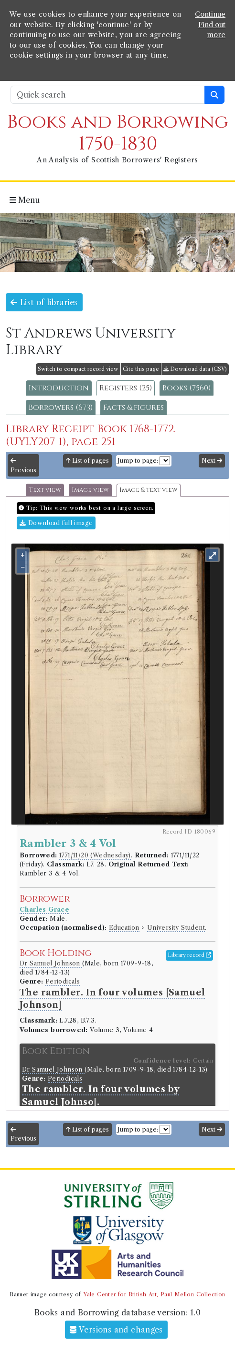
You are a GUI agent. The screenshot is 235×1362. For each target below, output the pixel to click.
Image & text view (148, 490)
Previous (23, 465)
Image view (90, 490)
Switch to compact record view (78, 369)
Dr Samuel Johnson (51, 963)
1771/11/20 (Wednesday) (95, 855)
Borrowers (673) (61, 407)
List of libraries (44, 302)
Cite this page (141, 369)
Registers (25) (125, 388)
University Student (176, 927)
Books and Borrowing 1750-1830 (117, 133)
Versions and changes (116, 1329)
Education (124, 927)
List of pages (87, 460)
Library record (189, 955)
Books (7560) (186, 388)
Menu (25, 200)
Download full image (56, 523)
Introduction (59, 388)
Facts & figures (133, 407)
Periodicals (62, 981)
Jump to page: (138, 460)
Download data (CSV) (195, 369)
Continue (210, 14)
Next (212, 460)
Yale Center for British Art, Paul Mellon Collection (154, 1294)
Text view (45, 490)
